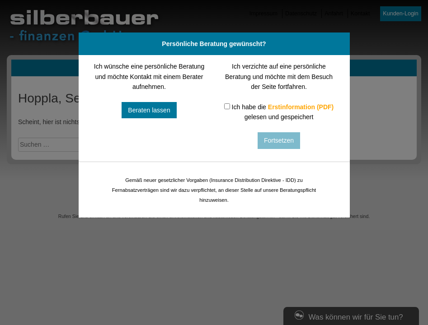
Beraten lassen (149, 110)
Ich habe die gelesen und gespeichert (279, 112)
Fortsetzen (279, 140)
